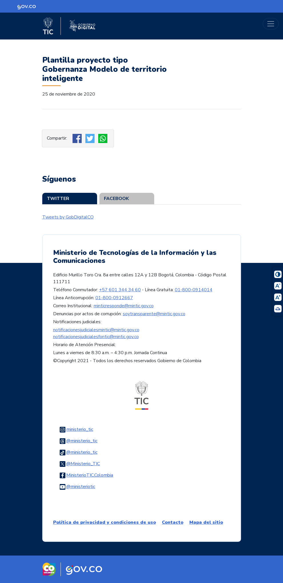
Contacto (172, 522)
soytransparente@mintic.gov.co (154, 314)
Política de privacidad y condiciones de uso (104, 522)
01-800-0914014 (193, 290)
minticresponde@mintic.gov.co (124, 306)
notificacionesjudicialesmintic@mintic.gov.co (96, 330)
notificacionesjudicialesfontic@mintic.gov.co (96, 337)
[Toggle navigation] (271, 23)
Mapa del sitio (206, 522)
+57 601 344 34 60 (120, 290)
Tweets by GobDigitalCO (68, 217)
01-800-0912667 (114, 298)
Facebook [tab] (116, 198)
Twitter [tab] (58, 198)
